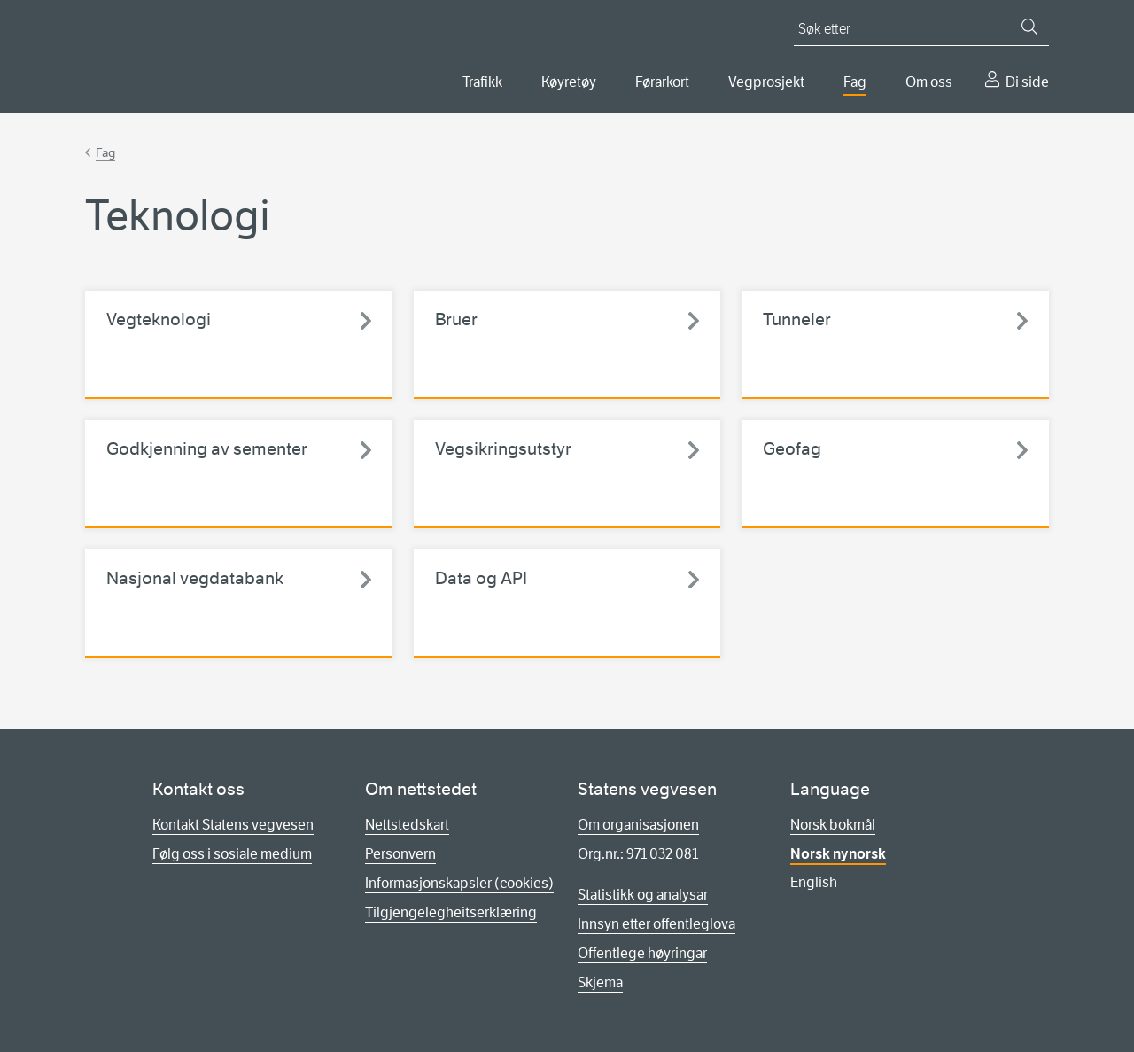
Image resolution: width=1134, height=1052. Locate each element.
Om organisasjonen (638, 824)
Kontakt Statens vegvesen (233, 824)
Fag (854, 82)
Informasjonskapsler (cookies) (459, 883)
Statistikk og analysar (643, 894)
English (813, 882)
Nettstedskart (407, 824)
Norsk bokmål (832, 824)
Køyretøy (568, 82)
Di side (1027, 82)
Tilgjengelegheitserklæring (451, 912)
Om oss (928, 82)
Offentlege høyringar (642, 953)
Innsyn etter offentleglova (656, 924)
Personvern (400, 853)
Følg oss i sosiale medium (232, 853)
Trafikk (482, 82)
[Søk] (1029, 26)
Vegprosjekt (766, 82)
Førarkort (662, 82)
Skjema (600, 982)
